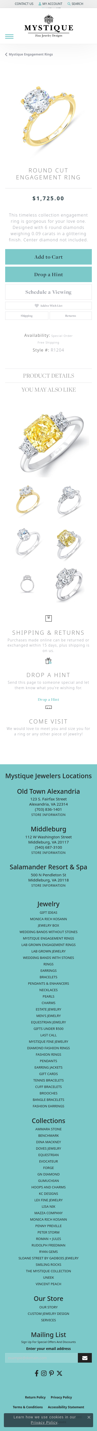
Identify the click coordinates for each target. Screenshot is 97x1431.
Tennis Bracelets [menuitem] (48, 1080)
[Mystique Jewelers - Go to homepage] (48, 26)
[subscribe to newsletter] (85, 1358)
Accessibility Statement (66, 1407)
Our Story (48, 1307)
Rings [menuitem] (48, 964)
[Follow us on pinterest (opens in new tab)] (51, 1373)
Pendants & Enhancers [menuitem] (48, 983)
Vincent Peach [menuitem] (48, 1284)
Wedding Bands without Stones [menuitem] (48, 931)
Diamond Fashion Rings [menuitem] (48, 1048)
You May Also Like (48, 389)
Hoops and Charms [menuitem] (48, 1187)
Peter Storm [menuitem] (48, 1232)
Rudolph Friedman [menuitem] (48, 1245)
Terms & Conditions (28, 1407)
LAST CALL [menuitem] (48, 1035)
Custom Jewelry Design (48, 1313)
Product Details (48, 375)
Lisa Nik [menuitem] (48, 1206)
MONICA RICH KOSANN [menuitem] (48, 919)
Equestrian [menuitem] (48, 1154)
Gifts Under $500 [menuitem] (49, 1028)
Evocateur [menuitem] (48, 1161)
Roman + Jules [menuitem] (48, 1238)
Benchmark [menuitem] (48, 1135)
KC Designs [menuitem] (48, 1193)
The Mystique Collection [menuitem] (48, 1271)
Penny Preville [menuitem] (48, 1225)
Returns (70, 316)
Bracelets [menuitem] (48, 977)
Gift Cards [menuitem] (48, 1073)
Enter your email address (48, 1348)
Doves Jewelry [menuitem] (48, 1148)
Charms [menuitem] (48, 1002)
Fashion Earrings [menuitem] (48, 1106)
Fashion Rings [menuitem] (48, 1054)
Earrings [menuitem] (48, 970)
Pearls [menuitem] (48, 996)
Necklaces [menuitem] (48, 990)
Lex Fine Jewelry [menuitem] (48, 1200)
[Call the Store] (48, 809)
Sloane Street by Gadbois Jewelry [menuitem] (48, 1258)
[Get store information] (48, 815)
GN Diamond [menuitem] (48, 1174)
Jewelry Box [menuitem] (48, 925)
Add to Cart (48, 256)
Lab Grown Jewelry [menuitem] (48, 951)
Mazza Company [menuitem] (48, 1213)
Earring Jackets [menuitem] (48, 1067)
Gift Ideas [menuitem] (48, 912)
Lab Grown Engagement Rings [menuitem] (48, 944)
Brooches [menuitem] (48, 1093)
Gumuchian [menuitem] (48, 1180)
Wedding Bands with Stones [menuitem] (48, 957)
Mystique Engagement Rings (31, 54)
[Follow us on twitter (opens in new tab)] (59, 1373)
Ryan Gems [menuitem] (48, 1251)
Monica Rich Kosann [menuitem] (48, 1219)
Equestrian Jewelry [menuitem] (48, 1022)
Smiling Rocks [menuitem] (48, 1264)
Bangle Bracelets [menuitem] (48, 1099)
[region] (48, 115)
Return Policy (35, 1397)
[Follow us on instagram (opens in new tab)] (44, 1373)
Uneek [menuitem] (48, 1277)
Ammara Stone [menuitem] (48, 1129)
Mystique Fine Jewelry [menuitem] (48, 1041)
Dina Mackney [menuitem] (48, 1142)
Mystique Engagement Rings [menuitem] (48, 938)
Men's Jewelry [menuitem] (48, 1015)
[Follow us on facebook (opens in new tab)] (37, 1373)
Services (48, 1320)
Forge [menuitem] (48, 1167)
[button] (23, 3)
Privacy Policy (61, 1397)
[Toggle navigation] (9, 36)
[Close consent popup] (89, 1417)
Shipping (27, 316)
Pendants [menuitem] (48, 1061)
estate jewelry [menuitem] (48, 1009)
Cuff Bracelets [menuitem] (48, 1086)
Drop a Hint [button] (48, 274)
